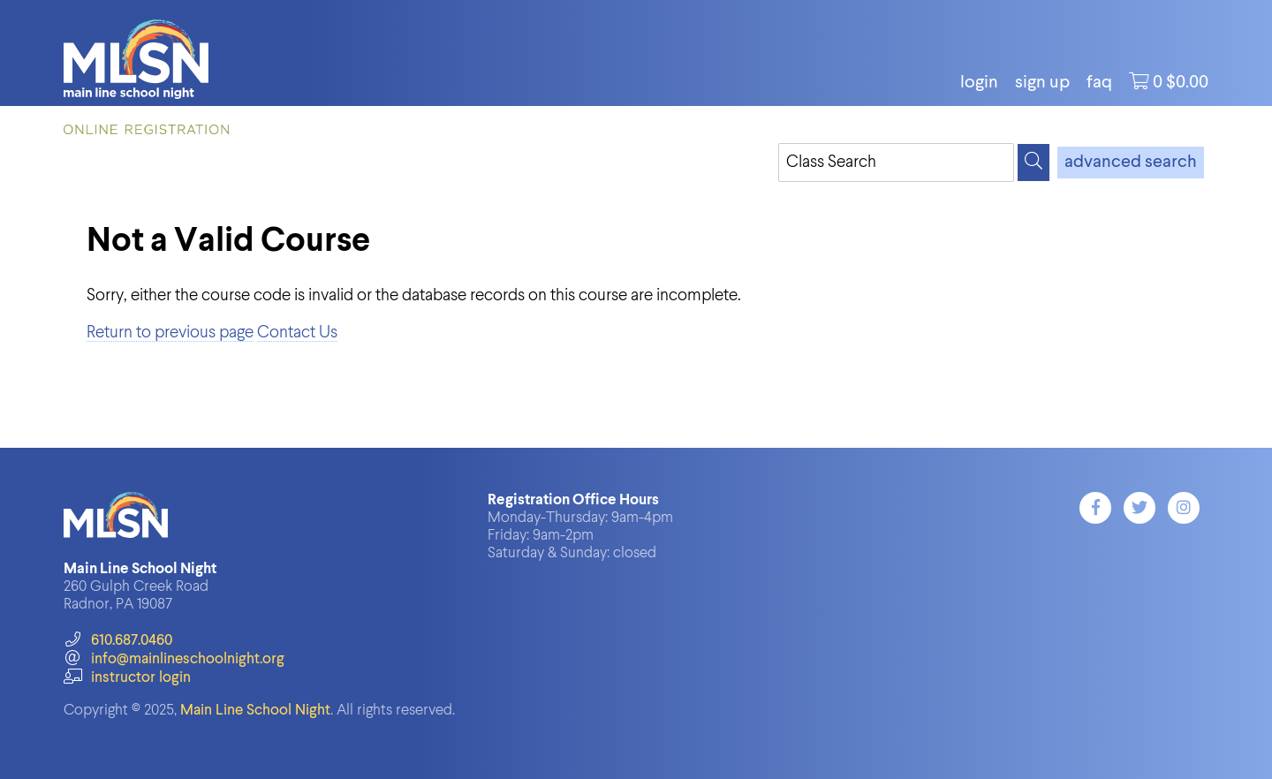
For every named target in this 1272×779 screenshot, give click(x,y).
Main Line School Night (255, 710)
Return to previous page (170, 332)
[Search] (1033, 162)
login (979, 83)
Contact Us (297, 332)
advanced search (1130, 162)
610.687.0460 (118, 640)
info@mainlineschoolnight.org (174, 659)
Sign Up (1042, 83)
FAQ (1099, 83)
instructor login (127, 677)
